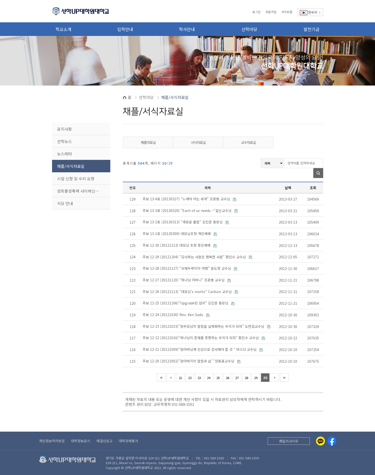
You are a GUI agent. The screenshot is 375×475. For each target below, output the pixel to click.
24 (208, 377)
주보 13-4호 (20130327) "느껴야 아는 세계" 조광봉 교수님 (187, 198)
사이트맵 (286, 12)
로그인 (256, 12)
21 (180, 377)
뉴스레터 (64, 154)
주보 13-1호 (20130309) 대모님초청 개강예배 (177, 233)
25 (218, 377)
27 (237, 377)
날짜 (288, 187)
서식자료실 (198, 142)
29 (256, 377)
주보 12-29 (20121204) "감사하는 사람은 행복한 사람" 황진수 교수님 (195, 256)
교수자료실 (248, 142)
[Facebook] (331, 441)
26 (227, 377)
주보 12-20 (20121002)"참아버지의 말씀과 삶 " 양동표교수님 (189, 360)
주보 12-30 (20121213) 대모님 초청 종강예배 (177, 245)
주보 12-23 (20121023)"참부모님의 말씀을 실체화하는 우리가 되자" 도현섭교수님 (204, 326)
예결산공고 (104, 440)
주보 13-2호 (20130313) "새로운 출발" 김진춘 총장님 (183, 221)
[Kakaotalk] (320, 441)
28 (246, 377)
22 (190, 377)
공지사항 (64, 129)
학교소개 (63, 29)
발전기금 (311, 29)
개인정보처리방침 (52, 440)
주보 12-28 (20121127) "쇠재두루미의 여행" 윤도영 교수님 (187, 268)
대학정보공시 (80, 440)
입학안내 (125, 29)
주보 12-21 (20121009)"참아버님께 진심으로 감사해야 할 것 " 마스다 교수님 (200, 349)
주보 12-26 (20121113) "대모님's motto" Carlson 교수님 (188, 291)
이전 (171, 377)
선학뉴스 (64, 141)
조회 (313, 187)
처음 (161, 377)
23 (199, 377)
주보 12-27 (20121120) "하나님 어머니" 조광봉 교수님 (184, 279)
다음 (274, 377)
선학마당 (249, 29)
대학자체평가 (128, 440)
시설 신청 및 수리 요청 (75, 178)
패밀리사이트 (288, 441)
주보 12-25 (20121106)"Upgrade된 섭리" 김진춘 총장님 (186, 302)
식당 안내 (65, 203)
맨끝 (284, 377)
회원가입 (270, 12)
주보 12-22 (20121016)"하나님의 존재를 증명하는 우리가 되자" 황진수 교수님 (201, 337)
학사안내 (187, 29)
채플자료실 (148, 142)
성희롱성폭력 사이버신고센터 (81, 191)
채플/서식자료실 (71, 166)
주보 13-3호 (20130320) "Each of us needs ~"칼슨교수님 (187, 210)
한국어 (310, 12)
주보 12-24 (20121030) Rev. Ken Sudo (173, 314)
